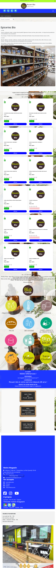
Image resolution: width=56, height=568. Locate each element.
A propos (5, 499)
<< (22, 97)
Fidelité (17, 507)
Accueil (2, 16)
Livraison (5, 507)
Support (19, 499)
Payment (11, 507)
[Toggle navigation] (53, 10)
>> (33, 97)
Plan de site (12, 499)
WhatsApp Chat (13, 476)
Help (21, 507)
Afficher (15, 124)
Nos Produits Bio (8, 16)
